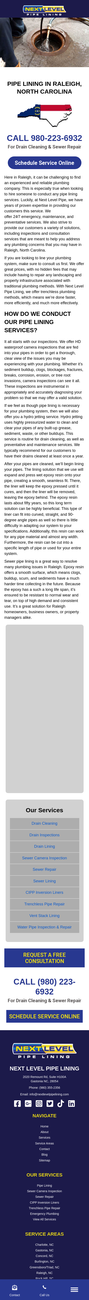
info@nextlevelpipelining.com (49, 1094)
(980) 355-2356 (49, 1087)
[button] (44, 162)
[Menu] (74, 1289)
